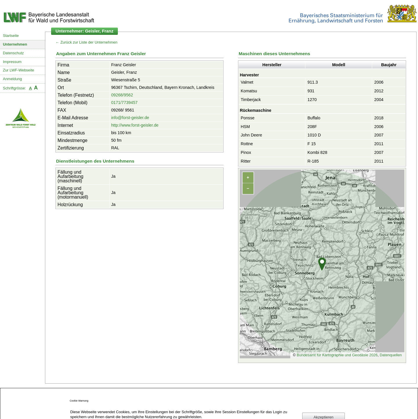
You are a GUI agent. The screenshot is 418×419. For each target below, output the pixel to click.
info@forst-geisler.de (130, 117)
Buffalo (313, 118)
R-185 (313, 161)
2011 (378, 143)
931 (310, 91)
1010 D (314, 135)
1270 (312, 99)
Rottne (247, 143)
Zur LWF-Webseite (18, 70)
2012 (378, 91)
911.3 (312, 82)
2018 (378, 118)
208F (312, 126)
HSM (245, 126)
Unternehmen (15, 44)
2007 (378, 135)
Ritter (246, 161)
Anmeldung (12, 79)
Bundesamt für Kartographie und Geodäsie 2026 (337, 355)
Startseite (11, 35)
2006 (378, 82)
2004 (378, 99)
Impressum (12, 62)
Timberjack (251, 99)
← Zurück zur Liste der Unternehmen (86, 42)
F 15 (311, 143)
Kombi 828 (317, 152)
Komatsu (249, 91)
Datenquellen (391, 355)
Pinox (246, 152)
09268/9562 (122, 95)
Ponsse (248, 118)
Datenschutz (13, 53)
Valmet (247, 82)
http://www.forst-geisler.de (134, 125)
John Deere (251, 135)
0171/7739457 (124, 102)
